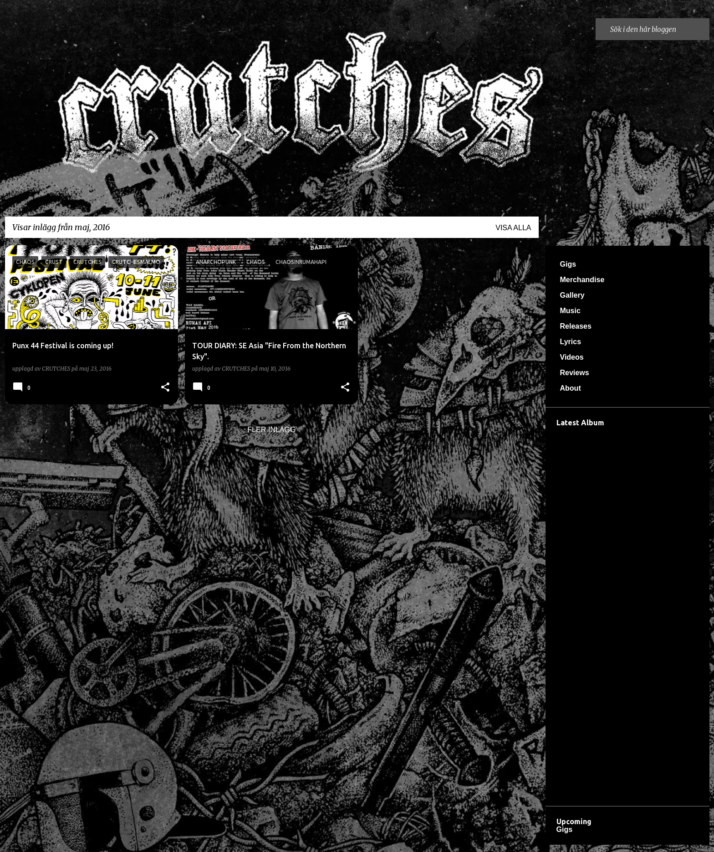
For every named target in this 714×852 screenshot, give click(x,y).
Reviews (574, 373)
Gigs (568, 264)
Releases (576, 326)
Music (570, 311)
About (570, 388)
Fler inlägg (272, 430)
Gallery (572, 295)
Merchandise (582, 280)
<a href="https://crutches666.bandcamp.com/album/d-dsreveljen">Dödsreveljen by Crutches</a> (627, 614)
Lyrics (570, 342)
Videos (572, 357)
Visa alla (513, 228)
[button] (165, 387)
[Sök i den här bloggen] (658, 29)
